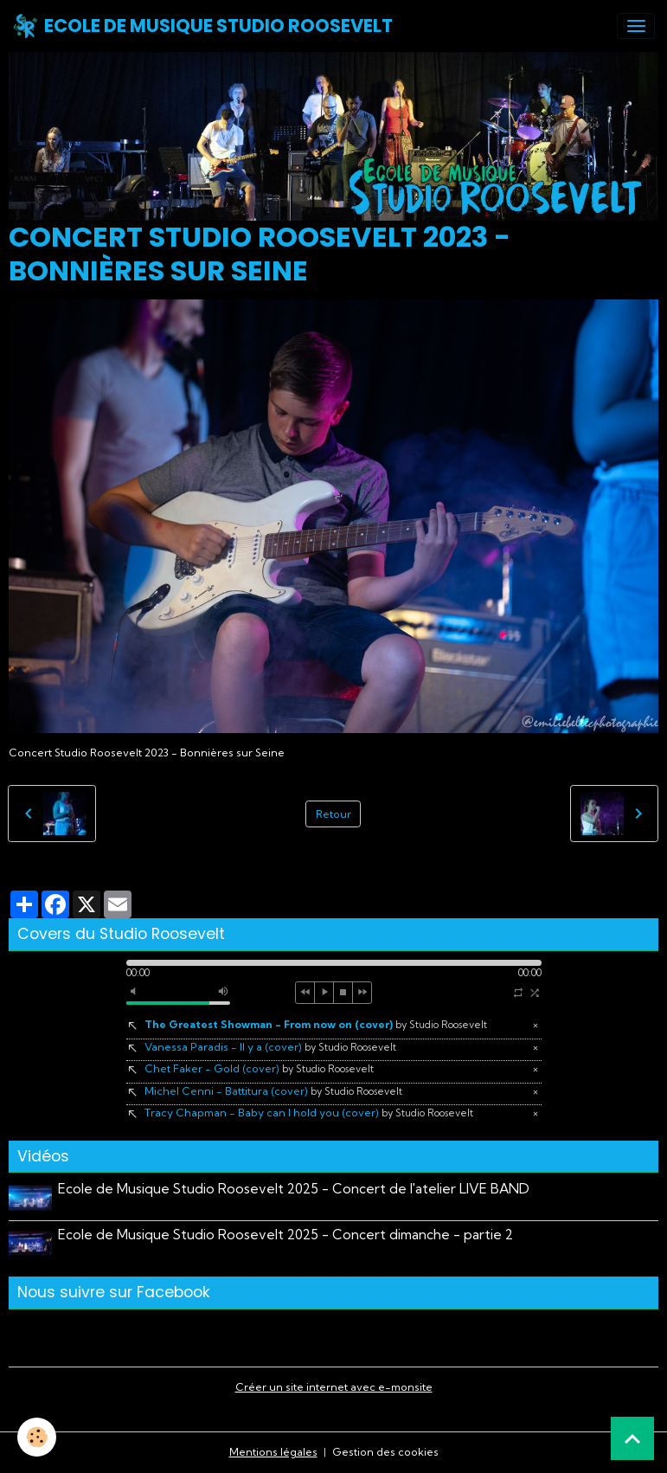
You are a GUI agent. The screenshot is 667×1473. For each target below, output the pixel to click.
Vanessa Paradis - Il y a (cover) (270, 1046)
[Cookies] (36, 1437)
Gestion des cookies (385, 1451)
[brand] (202, 26)
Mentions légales (273, 1451)
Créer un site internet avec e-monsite (334, 1386)
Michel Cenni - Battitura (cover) (273, 1090)
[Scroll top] (632, 1438)
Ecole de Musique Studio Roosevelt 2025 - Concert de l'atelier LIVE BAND (293, 1188)
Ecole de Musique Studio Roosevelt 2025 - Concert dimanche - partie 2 (285, 1234)
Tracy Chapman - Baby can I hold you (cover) (308, 1112)
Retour (333, 813)
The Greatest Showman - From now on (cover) (315, 1024)
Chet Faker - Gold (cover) (259, 1068)
